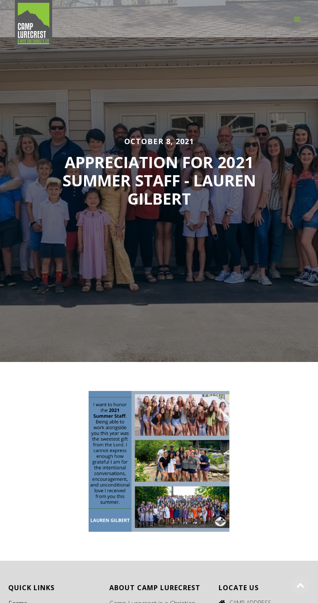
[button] (297, 18)
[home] (33, 18)
